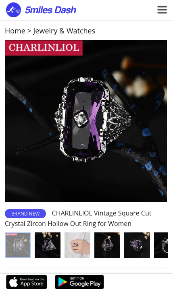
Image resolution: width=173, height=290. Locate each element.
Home (15, 30)
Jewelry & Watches (64, 30)
